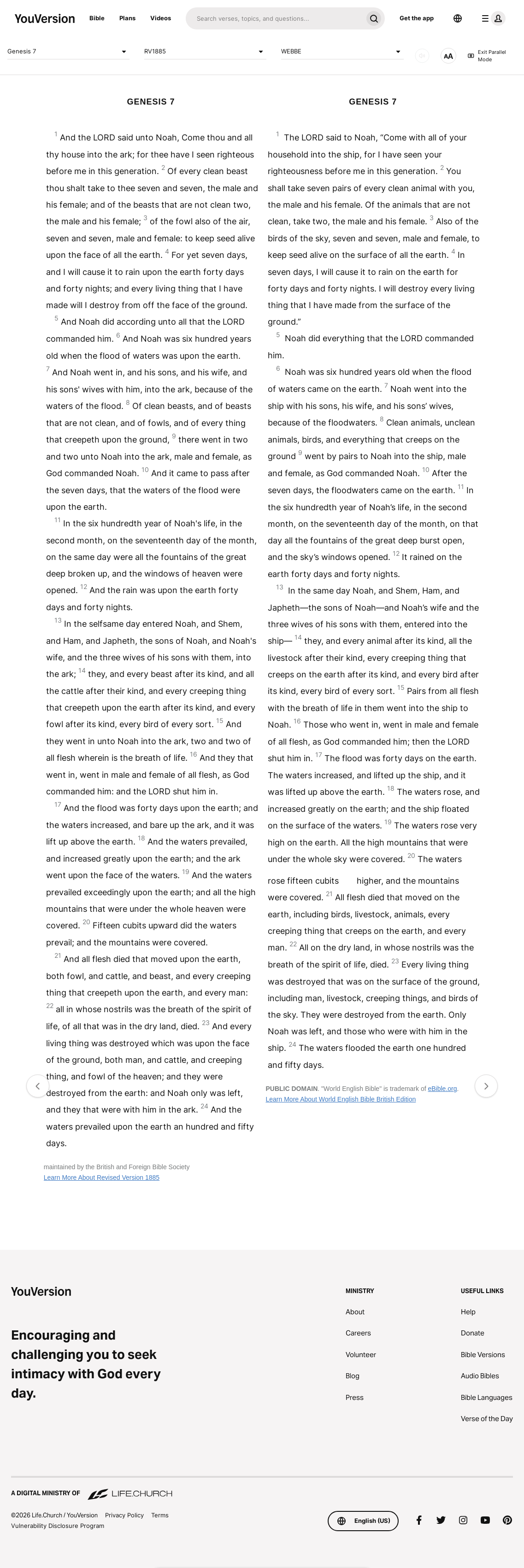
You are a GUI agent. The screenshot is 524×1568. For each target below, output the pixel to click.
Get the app (417, 18)
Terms (160, 1515)
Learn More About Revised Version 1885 (101, 1177)
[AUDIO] (422, 55)
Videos (160, 18)
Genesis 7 (68, 51)
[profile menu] (491, 18)
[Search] (274, 18)
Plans (127, 18)
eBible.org (442, 1088)
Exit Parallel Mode (486, 56)
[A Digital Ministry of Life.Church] (262, 1489)
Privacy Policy (124, 1515)
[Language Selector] (457, 18)
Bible (97, 18)
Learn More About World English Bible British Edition (340, 1099)
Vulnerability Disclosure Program (57, 1525)
